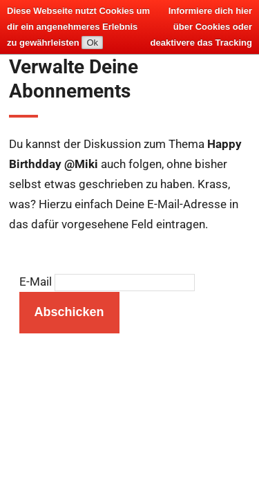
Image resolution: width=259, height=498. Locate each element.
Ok (92, 42)
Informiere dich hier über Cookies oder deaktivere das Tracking (201, 27)
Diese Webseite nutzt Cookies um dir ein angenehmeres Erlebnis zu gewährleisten (78, 27)
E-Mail (35, 281)
